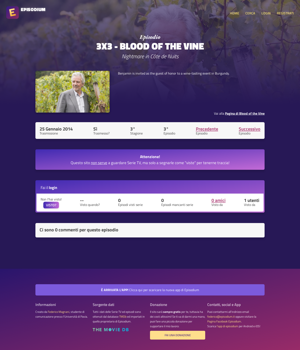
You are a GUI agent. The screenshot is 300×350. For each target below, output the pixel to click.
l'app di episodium (227, 326)
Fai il (49, 187)
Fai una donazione (178, 335)
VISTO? (51, 205)
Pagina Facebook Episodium (224, 321)
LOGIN (266, 13)
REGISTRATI (285, 13)
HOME (234, 13)
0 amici (218, 200)
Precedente (207, 128)
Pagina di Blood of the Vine (245, 113)
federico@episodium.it (221, 316)
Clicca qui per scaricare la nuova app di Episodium (150, 289)
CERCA (250, 13)
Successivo (249, 128)
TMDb (122, 316)
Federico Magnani (58, 311)
